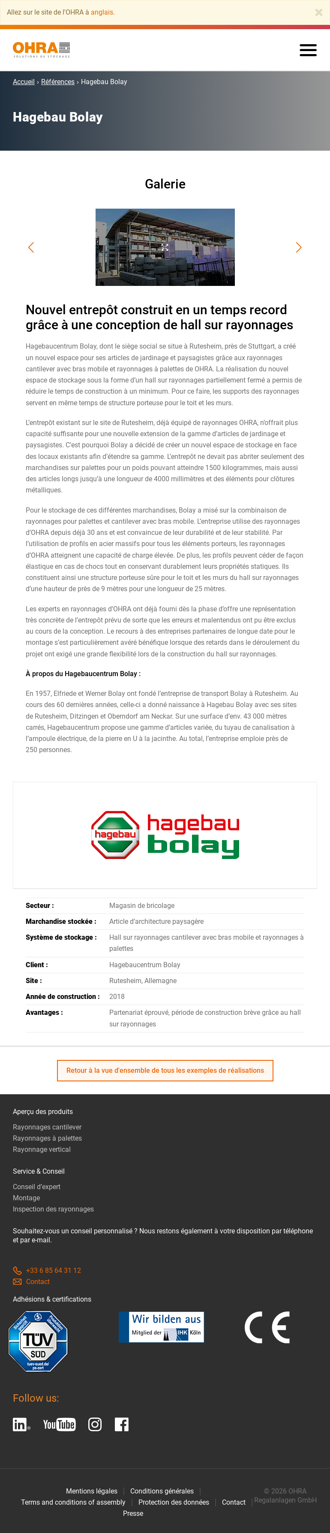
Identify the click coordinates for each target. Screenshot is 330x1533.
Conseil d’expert (36, 1187)
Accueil (24, 82)
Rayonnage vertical (42, 1149)
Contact (31, 1281)
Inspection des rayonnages (53, 1209)
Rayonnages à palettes (47, 1138)
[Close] (319, 12)
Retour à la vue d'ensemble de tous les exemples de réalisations (165, 1070)
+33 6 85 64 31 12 (47, 1270)
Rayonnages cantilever (47, 1127)
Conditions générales (162, 1491)
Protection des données (173, 1502)
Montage (26, 1198)
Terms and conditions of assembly (73, 1502)
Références (58, 82)
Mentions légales (91, 1491)
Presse (133, 1513)
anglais (102, 12)
